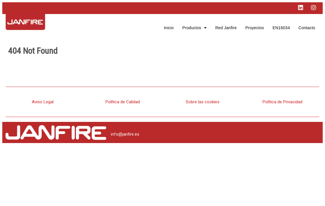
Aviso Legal (43, 101)
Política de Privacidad (282, 101)
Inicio (169, 27)
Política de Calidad (122, 101)
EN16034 (281, 27)
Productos (194, 27)
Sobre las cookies (203, 101)
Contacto (307, 27)
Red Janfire (226, 27)
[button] (194, 27)
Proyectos (254, 27)
